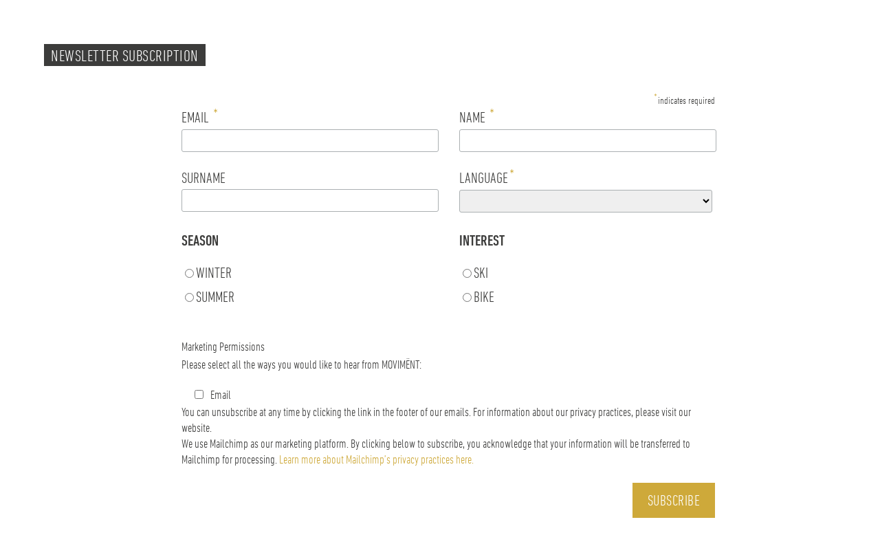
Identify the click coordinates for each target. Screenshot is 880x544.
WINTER (214, 272)
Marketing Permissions (223, 346)
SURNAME (204, 177)
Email (213, 394)
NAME (476, 116)
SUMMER (215, 296)
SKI (481, 272)
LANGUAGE (486, 177)
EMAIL (200, 116)
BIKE (484, 296)
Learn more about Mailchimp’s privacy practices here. (376, 459)
